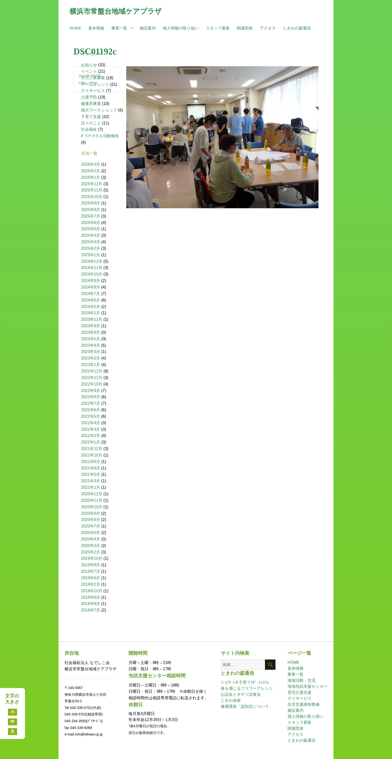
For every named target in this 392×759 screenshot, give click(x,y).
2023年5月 (90, 339)
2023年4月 (90, 345)
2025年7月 (90, 216)
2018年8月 (90, 604)
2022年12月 (91, 371)
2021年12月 (91, 448)
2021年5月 (90, 474)
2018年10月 (91, 591)
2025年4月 (90, 235)
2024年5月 (90, 306)
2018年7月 (90, 610)
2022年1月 (90, 442)
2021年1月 (90, 487)
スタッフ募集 (218, 28)
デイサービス (300, 698)
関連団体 (245, 28)
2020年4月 (90, 539)
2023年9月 (90, 326)
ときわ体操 (231, 700)
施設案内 (148, 28)
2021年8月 (90, 462)
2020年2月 (90, 552)
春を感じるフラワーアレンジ (247, 688)
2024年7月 (90, 294)
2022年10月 (91, 384)
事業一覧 (119, 28)
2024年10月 (91, 274)
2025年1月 (90, 255)
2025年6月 (90, 222)
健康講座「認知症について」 (247, 706)
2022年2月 (90, 436)
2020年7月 (90, 526)
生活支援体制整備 (304, 704)
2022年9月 (90, 390)
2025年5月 (90, 229)
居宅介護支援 (300, 692)
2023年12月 (91, 319)
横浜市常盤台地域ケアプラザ (116, 11)
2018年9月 (90, 597)
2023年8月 (90, 332)
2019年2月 (90, 584)
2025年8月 (90, 210)
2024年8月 (90, 287)
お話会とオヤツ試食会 (241, 694)
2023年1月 (90, 364)
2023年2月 (90, 358)
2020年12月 (91, 494)
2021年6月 (90, 468)
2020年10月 (91, 507)
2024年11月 (91, 268)
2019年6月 (90, 578)
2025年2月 (90, 248)
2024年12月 (91, 261)
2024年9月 (90, 280)
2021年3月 (90, 481)
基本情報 (96, 28)
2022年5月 (90, 416)
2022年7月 (90, 403)
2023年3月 (90, 352)
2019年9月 (90, 565)
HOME (75, 28)
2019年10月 (91, 558)
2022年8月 (90, 397)
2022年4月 (90, 423)
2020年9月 (90, 513)
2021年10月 (91, 455)
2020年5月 (90, 532)
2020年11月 (91, 500)
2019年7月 (90, 571)
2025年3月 (90, 242)
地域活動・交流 (302, 680)
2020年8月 (90, 520)
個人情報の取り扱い (181, 28)
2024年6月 (90, 300)
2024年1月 (90, 313)
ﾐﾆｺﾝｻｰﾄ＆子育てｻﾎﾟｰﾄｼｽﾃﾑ (245, 682)
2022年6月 (90, 410)
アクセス (268, 28)
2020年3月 (90, 546)
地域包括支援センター (308, 686)
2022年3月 (90, 429)
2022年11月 (91, 378)
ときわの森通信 (297, 28)
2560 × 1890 (88, 83)
